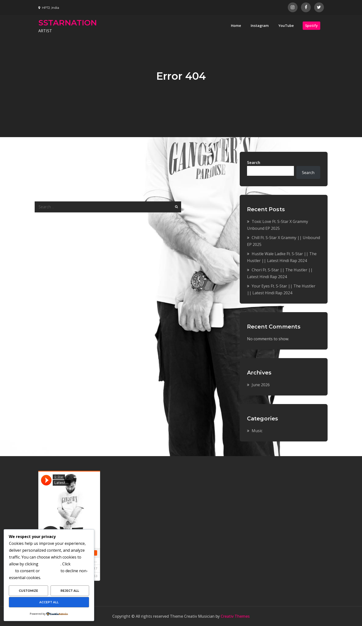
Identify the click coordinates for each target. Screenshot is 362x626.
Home (236, 25)
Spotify (311, 25)
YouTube (286, 25)
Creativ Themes (235, 616)
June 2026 (261, 384)
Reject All (70, 591)
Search (253, 162)
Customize (28, 591)
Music (257, 430)
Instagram (260, 25)
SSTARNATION (67, 22)
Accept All (49, 602)
